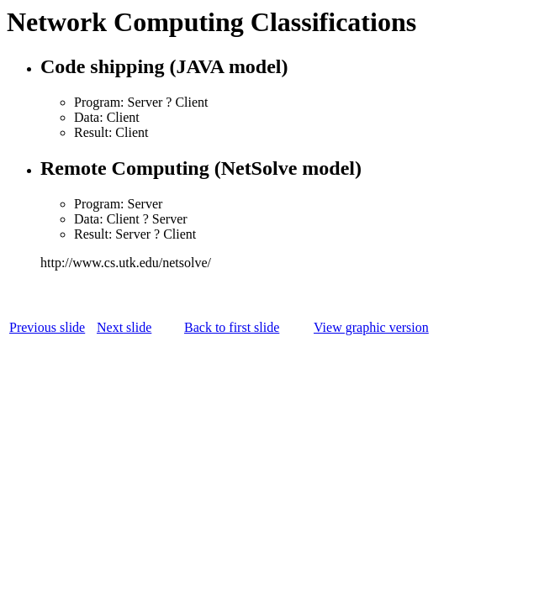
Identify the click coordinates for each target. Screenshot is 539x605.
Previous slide (47, 327)
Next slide (124, 327)
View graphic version (371, 327)
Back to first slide (231, 327)
